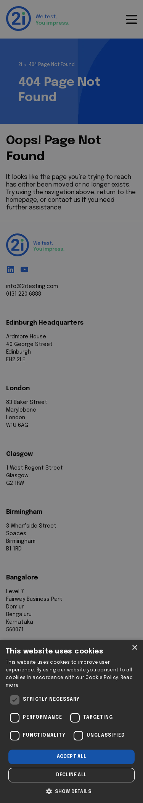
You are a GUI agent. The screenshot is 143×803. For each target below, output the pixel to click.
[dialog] (71, 721)
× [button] (134, 648)
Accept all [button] (72, 757)
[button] (71, 790)
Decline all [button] (71, 775)
